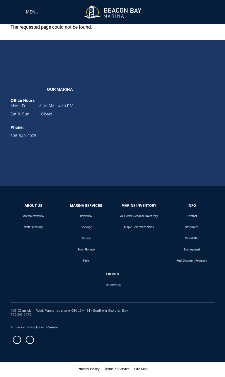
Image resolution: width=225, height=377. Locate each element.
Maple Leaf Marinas (44, 327)
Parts (86, 261)
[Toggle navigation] (23, 12)
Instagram (30, 340)
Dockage (86, 227)
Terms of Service (116, 369)
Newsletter (192, 238)
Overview (86, 216)
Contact (192, 216)
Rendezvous (113, 285)
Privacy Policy (89, 369)
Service (86, 238)
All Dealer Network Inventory (139, 216)
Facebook (17, 340)
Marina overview (33, 216)
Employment (192, 249)
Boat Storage (86, 249)
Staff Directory (33, 227)
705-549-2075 (21, 315)
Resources (192, 227)
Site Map (141, 369)
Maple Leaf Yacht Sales (139, 227)
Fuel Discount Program (191, 261)
